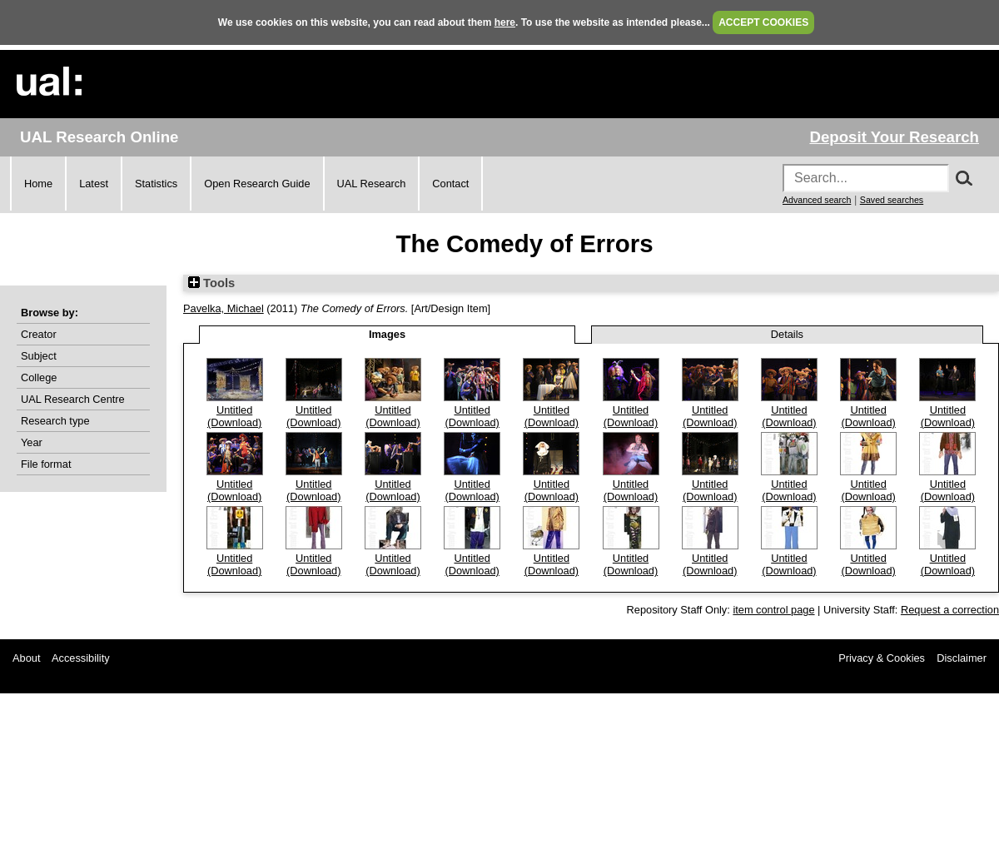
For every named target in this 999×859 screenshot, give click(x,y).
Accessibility (81, 658)
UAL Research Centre (73, 399)
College (39, 377)
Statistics (156, 183)
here (505, 22)
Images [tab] (387, 334)
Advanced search (817, 200)
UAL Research (371, 183)
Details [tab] (787, 334)
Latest (93, 183)
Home (38, 183)
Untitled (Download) (234, 416)
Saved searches (891, 200)
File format (46, 464)
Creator (39, 334)
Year (31, 442)
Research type (55, 421)
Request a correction (950, 609)
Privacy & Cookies (881, 658)
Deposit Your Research (894, 137)
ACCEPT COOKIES (763, 22)
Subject (39, 356)
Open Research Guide (257, 183)
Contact (450, 183)
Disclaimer (962, 658)
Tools (211, 283)
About (26, 658)
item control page (773, 609)
